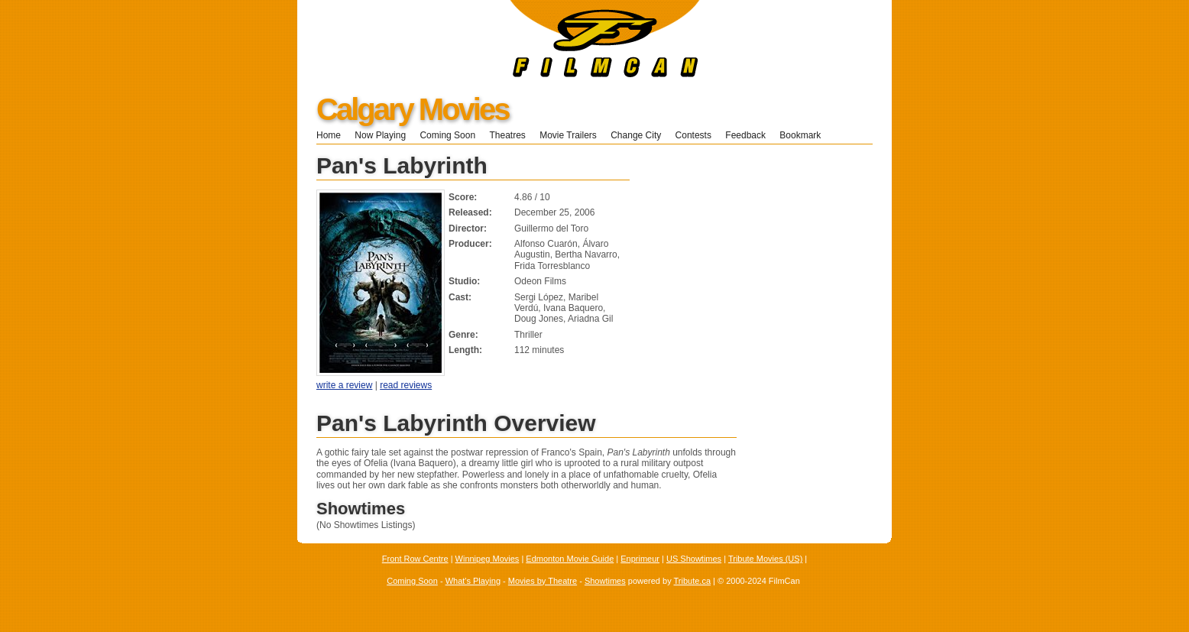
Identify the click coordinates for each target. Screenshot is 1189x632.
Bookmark (805, 135)
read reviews (406, 385)
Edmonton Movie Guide (570, 558)
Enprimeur (639, 558)
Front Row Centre (415, 558)
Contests (693, 135)
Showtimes (605, 580)
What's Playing (473, 580)
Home (328, 135)
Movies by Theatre (542, 580)
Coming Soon (447, 135)
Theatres (507, 135)
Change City (636, 135)
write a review (344, 385)
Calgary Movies (412, 109)
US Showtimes (693, 558)
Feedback (745, 135)
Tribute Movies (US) (765, 558)
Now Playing (380, 135)
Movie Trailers (568, 135)
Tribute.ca (692, 580)
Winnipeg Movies (487, 558)
